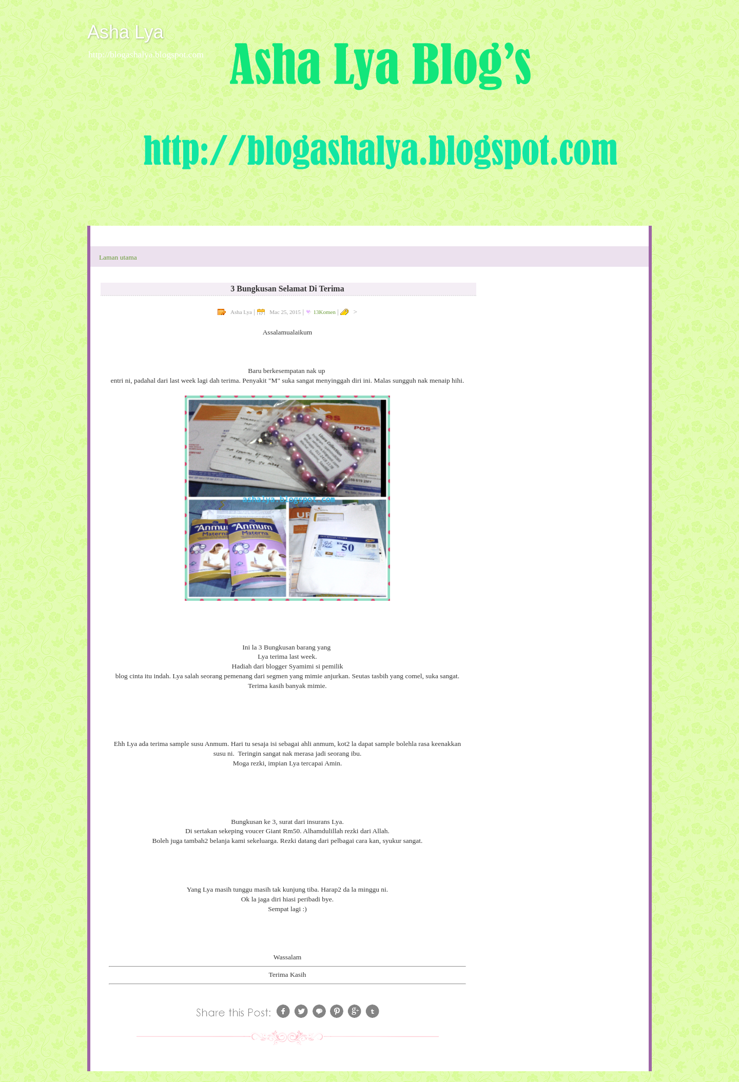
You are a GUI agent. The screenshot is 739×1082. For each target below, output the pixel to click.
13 (325, 312)
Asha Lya (125, 32)
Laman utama (118, 257)
